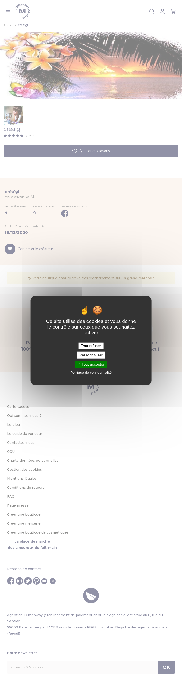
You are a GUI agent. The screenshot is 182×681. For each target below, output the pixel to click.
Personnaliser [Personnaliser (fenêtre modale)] (91, 355)
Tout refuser (91, 346)
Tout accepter (90, 364)
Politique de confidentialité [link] (91, 372)
